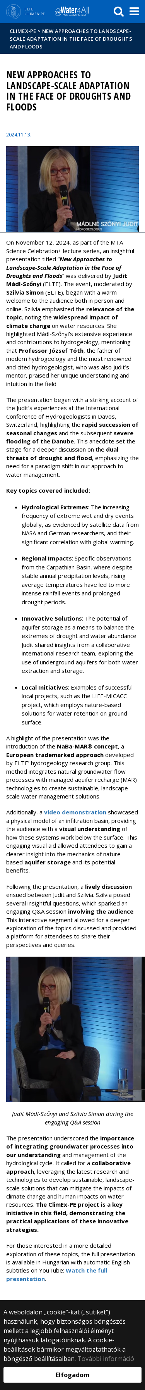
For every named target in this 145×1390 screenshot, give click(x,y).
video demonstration (75, 812)
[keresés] (119, 11)
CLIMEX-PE (23, 31)
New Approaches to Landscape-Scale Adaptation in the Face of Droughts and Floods (71, 39)
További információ (105, 1358)
